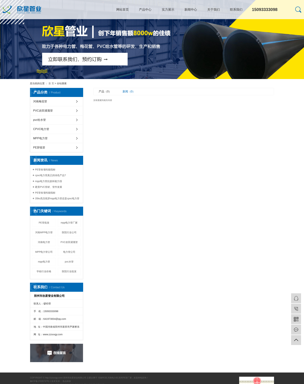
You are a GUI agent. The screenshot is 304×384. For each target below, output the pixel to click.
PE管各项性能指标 (45, 169)
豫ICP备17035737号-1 (40, 381)
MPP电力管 (40, 138)
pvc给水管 (39, 119)
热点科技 (67, 381)
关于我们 (213, 9)
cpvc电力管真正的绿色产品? (50, 175)
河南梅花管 (40, 101)
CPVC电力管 (41, 129)
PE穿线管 (39, 147)
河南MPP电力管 (44, 232)
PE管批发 (44, 222)
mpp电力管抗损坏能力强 (48, 181)
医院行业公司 (69, 232)
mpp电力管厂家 (69, 222)
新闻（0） (129, 91)
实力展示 (168, 9)
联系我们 (236, 9)
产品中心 (145, 9)
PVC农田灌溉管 (43, 110)
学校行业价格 (44, 271)
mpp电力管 (44, 261)
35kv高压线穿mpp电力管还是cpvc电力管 (57, 198)
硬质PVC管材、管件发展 (48, 187)
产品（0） (105, 91)
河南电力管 (44, 242)
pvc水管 (69, 261)
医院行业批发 (69, 271)
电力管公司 (69, 251)
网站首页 (122, 9)
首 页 (51, 83)
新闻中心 (190, 9)
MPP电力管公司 (44, 251)
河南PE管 (102, 378)
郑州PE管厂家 (125, 378)
